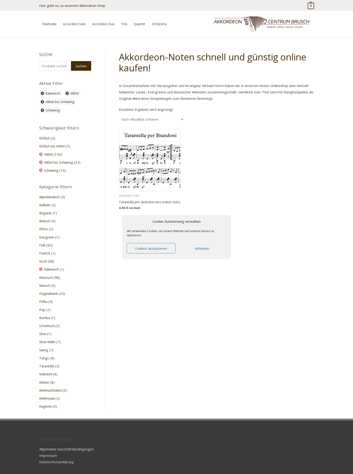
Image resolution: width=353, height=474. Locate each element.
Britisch (45, 216)
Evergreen (47, 232)
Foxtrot (45, 248)
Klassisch (46, 272)
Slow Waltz (47, 335)
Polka (43, 295)
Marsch (45, 279)
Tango (44, 351)
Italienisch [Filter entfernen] (54, 89)
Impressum (48, 448)
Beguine (45, 208)
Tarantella (47, 359)
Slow (43, 327)
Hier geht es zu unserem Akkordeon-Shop (72, 4)
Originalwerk (49, 287)
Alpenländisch (49, 192)
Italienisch (52, 264)
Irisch (43, 256)
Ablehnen (202, 248)
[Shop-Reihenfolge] (154, 115)
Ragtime (45, 399)
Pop (42, 303)
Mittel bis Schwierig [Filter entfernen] (61, 97)
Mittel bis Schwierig (60, 158)
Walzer (44, 375)
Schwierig (52, 166)
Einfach (44, 134)
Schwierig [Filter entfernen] (53, 106)
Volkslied (46, 367)
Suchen (81, 61)
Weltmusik (47, 391)
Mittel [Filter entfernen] (76, 89)
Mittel (49, 150)
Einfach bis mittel (52, 142)
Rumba (44, 311)
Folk (42, 240)
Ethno (43, 224)
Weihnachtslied (51, 383)
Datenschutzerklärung (56, 454)
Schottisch (47, 319)
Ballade (45, 200)
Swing (43, 343)
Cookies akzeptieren (151, 248)
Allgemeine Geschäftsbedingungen (66, 441)
